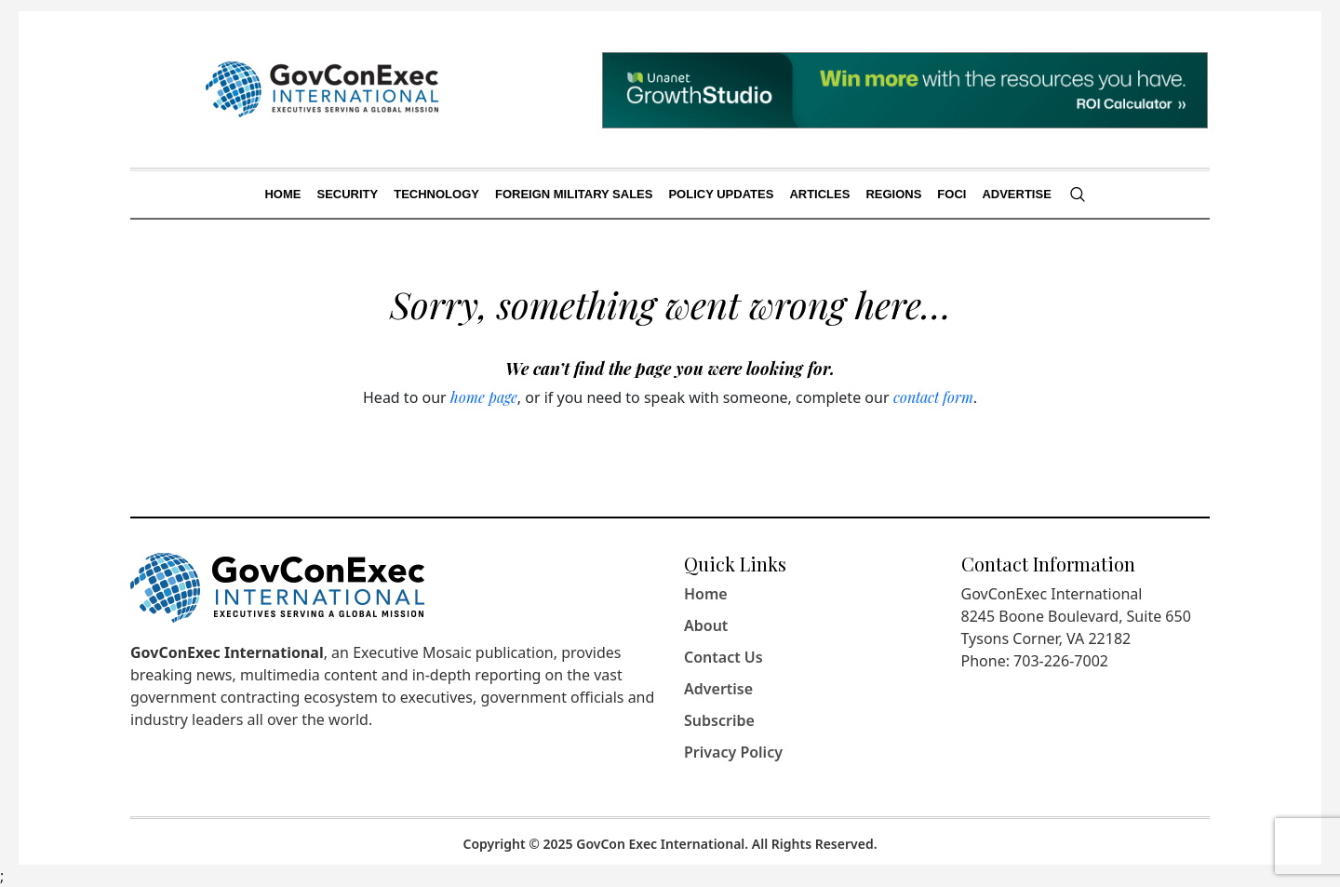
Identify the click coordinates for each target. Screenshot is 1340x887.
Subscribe (719, 720)
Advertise (718, 689)
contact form (933, 397)
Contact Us (723, 657)
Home (706, 594)
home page (483, 397)
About (706, 625)
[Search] (1077, 194)
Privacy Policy (733, 752)
